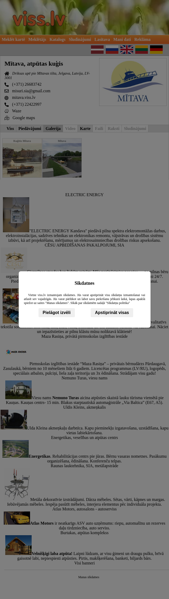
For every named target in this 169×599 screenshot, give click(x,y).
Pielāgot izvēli (57, 312)
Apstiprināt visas (112, 312)
